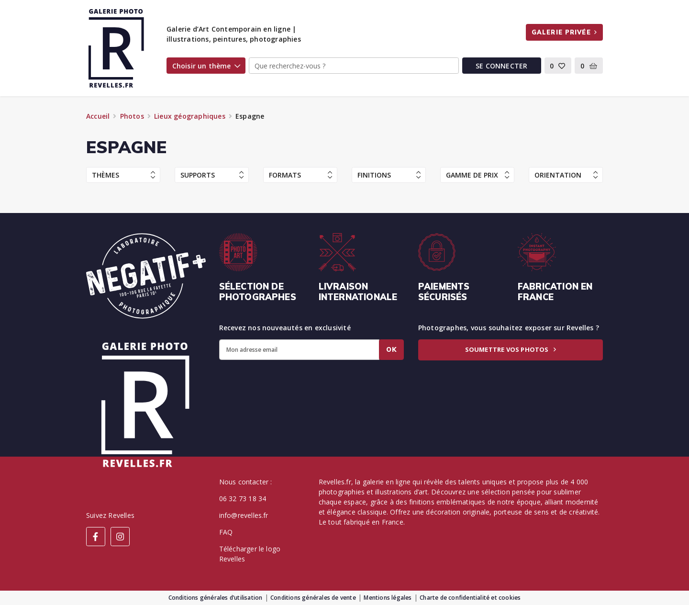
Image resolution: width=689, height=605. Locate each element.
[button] (558, 65)
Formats (300, 175)
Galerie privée (564, 32)
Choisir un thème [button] (206, 65)
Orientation (566, 175)
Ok (391, 349)
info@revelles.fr (243, 515)
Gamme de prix (477, 175)
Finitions (389, 175)
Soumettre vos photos (510, 349)
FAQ (226, 532)
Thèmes (123, 175)
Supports (212, 175)
